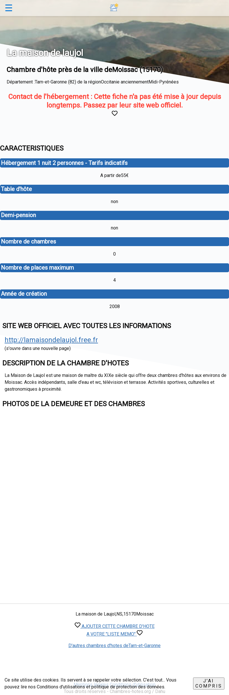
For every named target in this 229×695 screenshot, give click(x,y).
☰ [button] (9, 8)
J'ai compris (208, 683)
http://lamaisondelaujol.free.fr (51, 340)
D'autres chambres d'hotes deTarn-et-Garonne (114, 645)
